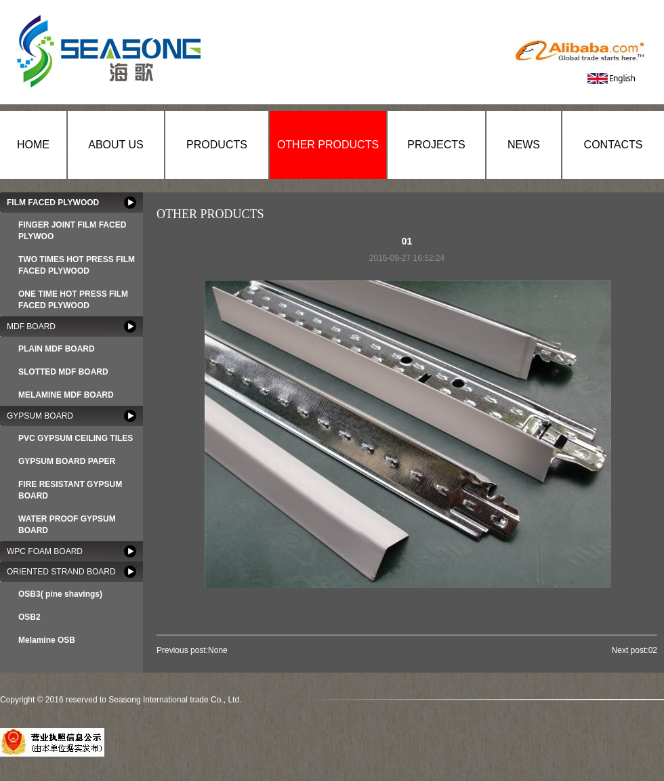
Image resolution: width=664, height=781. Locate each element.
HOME (33, 144)
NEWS (523, 144)
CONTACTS (613, 144)
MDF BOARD (31, 326)
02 (652, 650)
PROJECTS (436, 144)
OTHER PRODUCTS (328, 144)
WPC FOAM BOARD (45, 551)
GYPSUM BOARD (40, 416)
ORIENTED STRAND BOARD (61, 571)
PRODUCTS (216, 144)
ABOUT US (116, 144)
